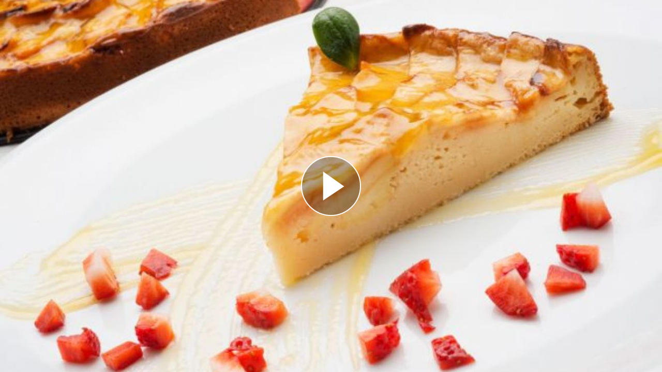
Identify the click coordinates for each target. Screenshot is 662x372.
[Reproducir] (331, 186)
